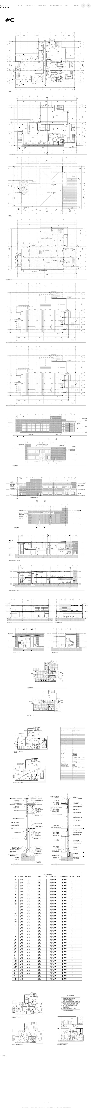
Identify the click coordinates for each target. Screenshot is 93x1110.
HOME (20, 5)
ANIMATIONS (42, 5)
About (67, 5)
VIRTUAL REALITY (56, 5)
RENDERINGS (30, 5)
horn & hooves (4, 6)
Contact (76, 5)
